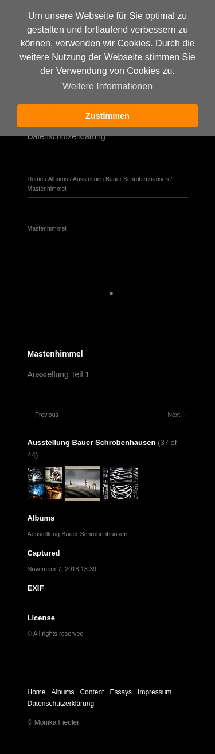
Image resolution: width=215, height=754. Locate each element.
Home (36, 178)
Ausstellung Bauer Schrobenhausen (121, 178)
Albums (58, 178)
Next (173, 414)
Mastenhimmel (47, 188)
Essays (121, 692)
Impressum (154, 692)
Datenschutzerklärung (66, 136)
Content (92, 692)
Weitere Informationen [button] (107, 86)
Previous (46, 414)
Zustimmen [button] (107, 115)
